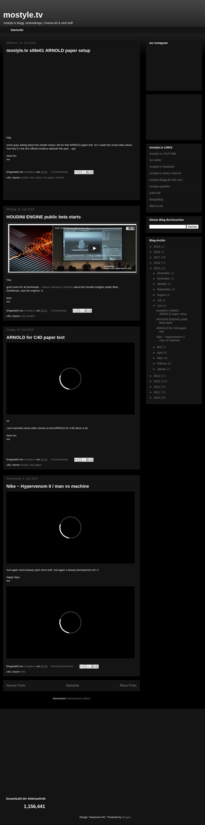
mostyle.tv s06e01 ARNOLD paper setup (48, 50)
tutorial (60, 177)
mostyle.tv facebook (161, 166)
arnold (24, 177)
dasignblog (156, 199)
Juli (159, 300)
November (164, 278)
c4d (31, 177)
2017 (157, 257)
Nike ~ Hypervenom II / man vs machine (47, 486)
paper (51, 177)
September (164, 289)
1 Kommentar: (59, 310)
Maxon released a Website (57, 287)
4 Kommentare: (60, 459)
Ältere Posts (128, 685)
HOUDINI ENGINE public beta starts (43, 216)
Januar (161, 369)
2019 (157, 246)
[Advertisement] (71, 191)
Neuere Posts (15, 685)
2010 (157, 397)
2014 (157, 375)
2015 (157, 268)
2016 (157, 262)
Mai (159, 347)
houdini (30, 315)
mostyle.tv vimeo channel (165, 173)
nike (23, 671)
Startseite (17, 30)
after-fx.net (156, 206)
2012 (157, 386)
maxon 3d (40, 177)
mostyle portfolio (159, 186)
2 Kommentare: (60, 171)
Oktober (162, 284)
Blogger (126, 817)
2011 (157, 392)
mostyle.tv (23, 14)
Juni (160, 305)
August (161, 295)
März (160, 358)
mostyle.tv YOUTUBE (162, 153)
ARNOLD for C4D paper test (35, 337)
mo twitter (155, 160)
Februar (162, 363)
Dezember (164, 273)
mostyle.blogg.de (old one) (165, 179)
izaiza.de (154, 192)
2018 (157, 252)
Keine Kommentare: (62, 666)
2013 (157, 381)
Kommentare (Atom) (78, 698)
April (160, 352)
